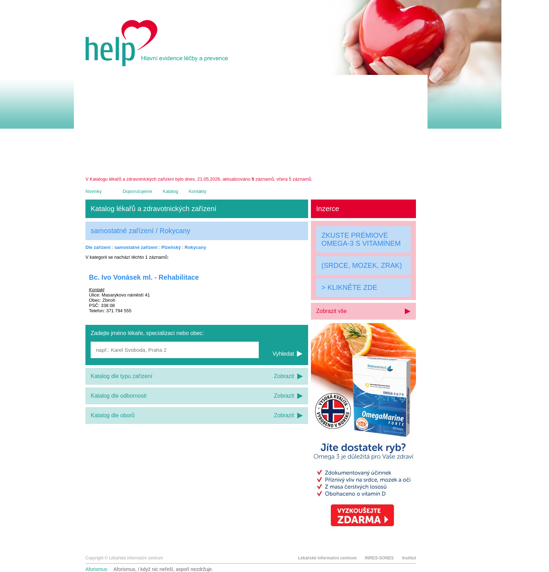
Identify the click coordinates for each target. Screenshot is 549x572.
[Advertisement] (251, 124)
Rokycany (195, 247)
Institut (409, 558)
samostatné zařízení (136, 247)
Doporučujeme (137, 191)
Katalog (170, 191)
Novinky (93, 191)
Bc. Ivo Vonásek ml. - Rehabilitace (144, 277)
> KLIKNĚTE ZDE (349, 287)
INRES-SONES (379, 558)
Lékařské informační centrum (327, 558)
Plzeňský (171, 247)
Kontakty (198, 191)
